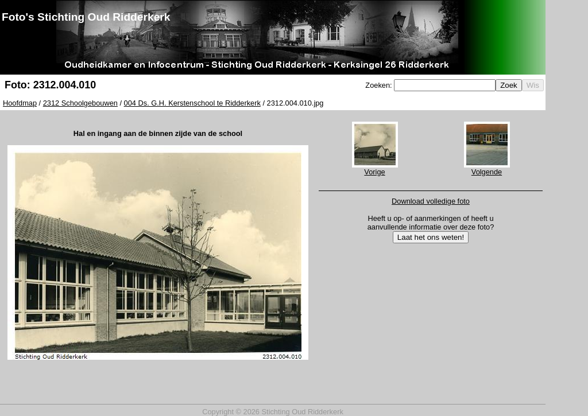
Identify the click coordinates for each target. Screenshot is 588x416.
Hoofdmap (20, 103)
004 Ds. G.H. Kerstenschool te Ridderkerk (192, 103)
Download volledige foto (431, 201)
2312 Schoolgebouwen (80, 103)
